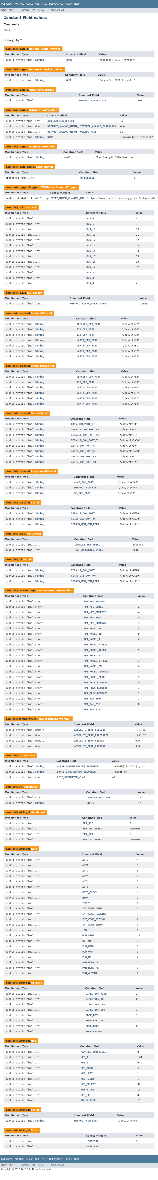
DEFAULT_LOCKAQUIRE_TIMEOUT (89, 303)
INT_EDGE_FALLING (94, 913)
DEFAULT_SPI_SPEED (87, 544)
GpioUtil (36, 982)
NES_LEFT (87, 1073)
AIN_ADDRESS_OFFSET (60, 121)
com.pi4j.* (9, 30)
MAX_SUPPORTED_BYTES (89, 550)
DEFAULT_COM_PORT (88, 324)
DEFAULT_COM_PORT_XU (85, 440)
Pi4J (29, 1169)
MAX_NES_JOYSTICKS (93, 1051)
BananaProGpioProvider (45, 69)
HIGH (85, 897)
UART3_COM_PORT (87, 351)
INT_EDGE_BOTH (92, 908)
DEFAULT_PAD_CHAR (99, 797)
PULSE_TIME (88, 1100)
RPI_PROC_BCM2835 (96, 682)
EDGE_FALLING (95, 1020)
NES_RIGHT (87, 1078)
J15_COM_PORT (85, 382)
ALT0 (85, 859)
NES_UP (85, 1095)
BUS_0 (90, 218)
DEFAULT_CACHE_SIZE (92, 100)
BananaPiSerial (41, 313)
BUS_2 (90, 272)
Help (77, 4)
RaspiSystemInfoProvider (54, 590)
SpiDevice (34, 533)
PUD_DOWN (88, 946)
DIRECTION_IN (95, 999)
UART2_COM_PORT (87, 345)
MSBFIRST (92, 1146)
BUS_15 (91, 256)
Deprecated (56, 4)
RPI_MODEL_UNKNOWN (96, 671)
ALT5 (85, 886)
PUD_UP (86, 957)
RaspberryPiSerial (43, 471)
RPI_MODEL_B (92, 655)
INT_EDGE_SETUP (92, 924)
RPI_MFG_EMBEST (94, 606)
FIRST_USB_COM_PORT (84, 518)
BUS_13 (91, 245)
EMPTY (90, 803)
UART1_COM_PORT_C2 (83, 456)
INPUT (86, 903)
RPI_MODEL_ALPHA (95, 650)
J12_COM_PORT (85, 334)
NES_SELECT (88, 1084)
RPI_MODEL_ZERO (94, 677)
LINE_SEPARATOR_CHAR (71, 777)
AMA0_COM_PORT (84, 482)
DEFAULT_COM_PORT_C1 (85, 429)
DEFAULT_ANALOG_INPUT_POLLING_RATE (72, 131)
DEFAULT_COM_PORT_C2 (85, 435)
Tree (44, 4)
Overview (6, 4)
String (39, 59)
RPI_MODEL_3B (93, 633)
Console (29, 755)
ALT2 (85, 870)
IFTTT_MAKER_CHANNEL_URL (67, 198)
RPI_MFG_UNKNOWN (95, 623)
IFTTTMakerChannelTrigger (58, 187)
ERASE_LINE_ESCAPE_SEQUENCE (76, 771)
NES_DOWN (87, 1068)
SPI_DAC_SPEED (92, 839)
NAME (69, 59)
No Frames (38, 10)
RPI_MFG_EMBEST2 (95, 612)
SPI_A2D (88, 823)
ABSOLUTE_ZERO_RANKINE (89, 746)
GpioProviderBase (41, 89)
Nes (33, 1040)
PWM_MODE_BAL (91, 962)
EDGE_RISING (94, 1031)
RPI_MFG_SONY (93, 617)
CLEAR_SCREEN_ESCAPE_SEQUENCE (78, 766)
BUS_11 (91, 234)
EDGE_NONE (92, 1026)
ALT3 (85, 876)
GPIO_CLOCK (89, 892)
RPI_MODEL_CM (93, 666)
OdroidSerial (39, 413)
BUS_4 (90, 283)
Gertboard (38, 812)
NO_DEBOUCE (87, 177)
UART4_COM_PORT (87, 398)
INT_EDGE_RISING (93, 919)
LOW (84, 930)
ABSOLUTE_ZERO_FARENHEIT (91, 735)
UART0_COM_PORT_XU (83, 451)
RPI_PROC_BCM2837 (96, 693)
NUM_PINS (88, 935)
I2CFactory (34, 292)
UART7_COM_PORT (87, 356)
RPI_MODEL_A (92, 639)
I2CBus (32, 207)
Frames (25, 10)
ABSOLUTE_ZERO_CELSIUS (89, 729)
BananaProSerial (42, 365)
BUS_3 (90, 278)
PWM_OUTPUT (89, 973)
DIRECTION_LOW (95, 1004)
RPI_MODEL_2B (93, 628)
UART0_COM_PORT (87, 340)
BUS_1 (90, 224)
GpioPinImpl (44, 166)
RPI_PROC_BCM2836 (96, 687)
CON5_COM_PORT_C (82, 424)
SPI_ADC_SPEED (92, 828)
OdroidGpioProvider (43, 110)
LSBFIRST (92, 1141)
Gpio (34, 848)
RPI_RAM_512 (92, 709)
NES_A (84, 1057)
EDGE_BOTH (92, 1015)
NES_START (87, 1089)
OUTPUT (86, 940)
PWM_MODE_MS (90, 967)
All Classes (58, 10)
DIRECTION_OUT (95, 1009)
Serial (35, 502)
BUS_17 (91, 267)
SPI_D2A (88, 834)
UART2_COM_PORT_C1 (83, 462)
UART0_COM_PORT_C (83, 445)
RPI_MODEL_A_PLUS (96, 644)
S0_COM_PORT (82, 493)
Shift (34, 1130)
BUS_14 (91, 251)
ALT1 (85, 865)
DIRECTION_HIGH (96, 993)
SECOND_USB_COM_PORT (85, 524)
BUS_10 (91, 229)
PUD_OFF (87, 951)
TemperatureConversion (54, 719)
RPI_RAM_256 (92, 704)
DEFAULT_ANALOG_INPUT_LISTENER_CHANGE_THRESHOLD (81, 126)
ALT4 (85, 881)
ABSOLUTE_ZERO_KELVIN (89, 740)
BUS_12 (91, 240)
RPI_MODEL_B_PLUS (96, 660)
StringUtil (31, 786)
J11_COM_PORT (85, 329)
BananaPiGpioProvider (44, 49)
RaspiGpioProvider (42, 146)
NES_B (84, 1062)
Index (68, 4)
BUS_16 (91, 261)
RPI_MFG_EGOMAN (94, 601)
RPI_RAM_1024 (93, 698)
